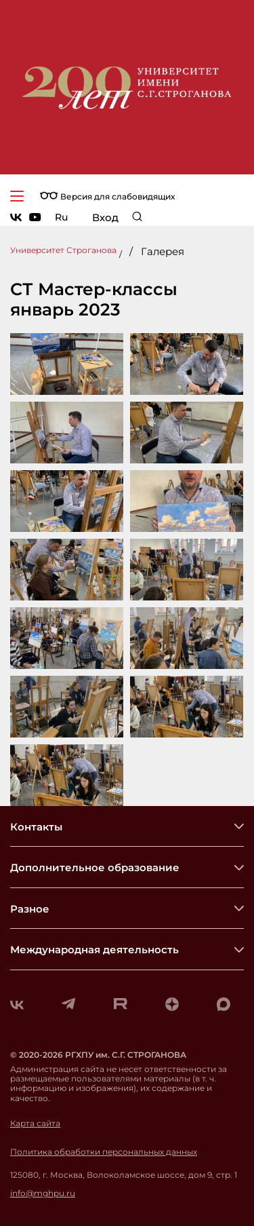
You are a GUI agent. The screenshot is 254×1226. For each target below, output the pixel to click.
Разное (29, 908)
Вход (105, 217)
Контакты (36, 826)
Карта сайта (35, 1123)
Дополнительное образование (94, 867)
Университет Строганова (63, 250)
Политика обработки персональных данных (103, 1152)
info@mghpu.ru (42, 1193)
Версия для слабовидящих (107, 196)
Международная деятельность (94, 949)
